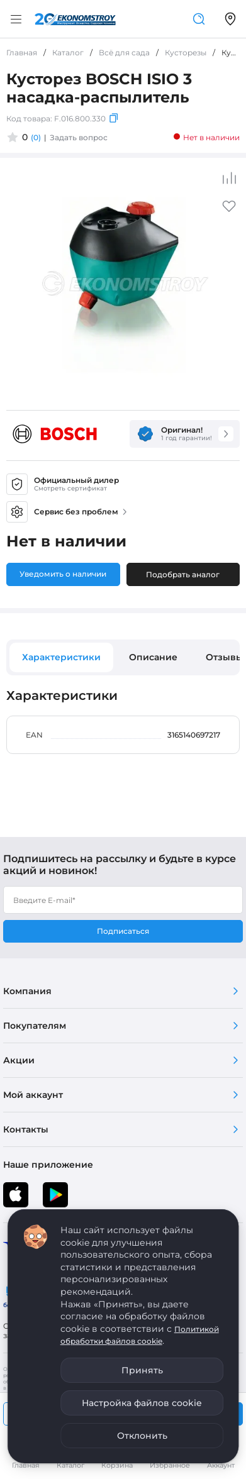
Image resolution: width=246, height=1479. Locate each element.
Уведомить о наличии (63, 574)
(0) (36, 137)
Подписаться (123, 931)
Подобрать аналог (183, 574)
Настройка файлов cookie (142, 1403)
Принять (142, 1370)
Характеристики (61, 657)
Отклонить (142, 1435)
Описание (153, 657)
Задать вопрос (79, 137)
